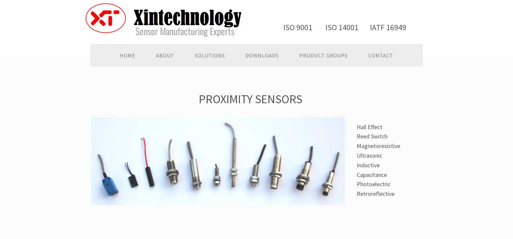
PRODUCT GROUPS (323, 55)
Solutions (210, 55)
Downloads (262, 55)
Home (127, 55)
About (165, 55)
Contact (380, 55)
